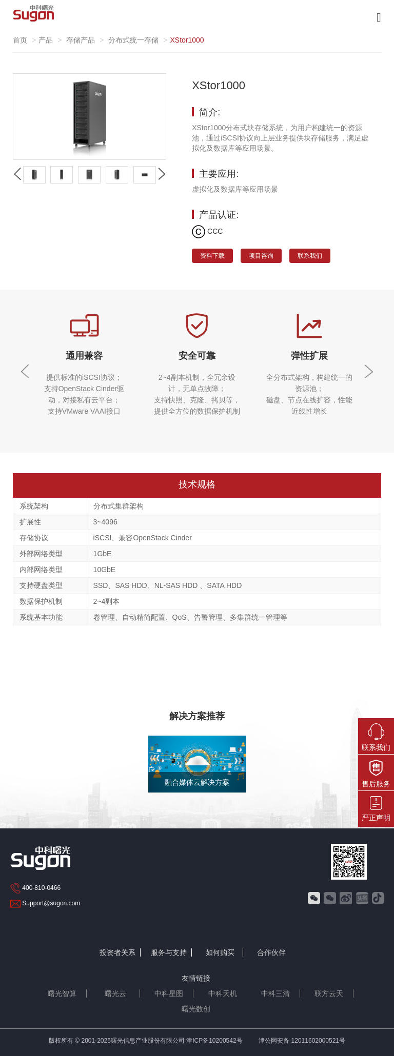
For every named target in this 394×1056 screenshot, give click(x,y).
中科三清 (275, 993)
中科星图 (168, 993)
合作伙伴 (271, 952)
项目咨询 (261, 255)
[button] (161, 173)
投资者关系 (117, 952)
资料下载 (212, 255)
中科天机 (222, 993)
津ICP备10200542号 (214, 1040)
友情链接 (196, 978)
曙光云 (115, 993)
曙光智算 (62, 993)
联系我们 (310, 255)
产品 (45, 40)
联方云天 (328, 993)
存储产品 (80, 40)
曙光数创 (196, 1009)
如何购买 (220, 952)
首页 (20, 40)
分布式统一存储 (133, 40)
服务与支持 (169, 952)
